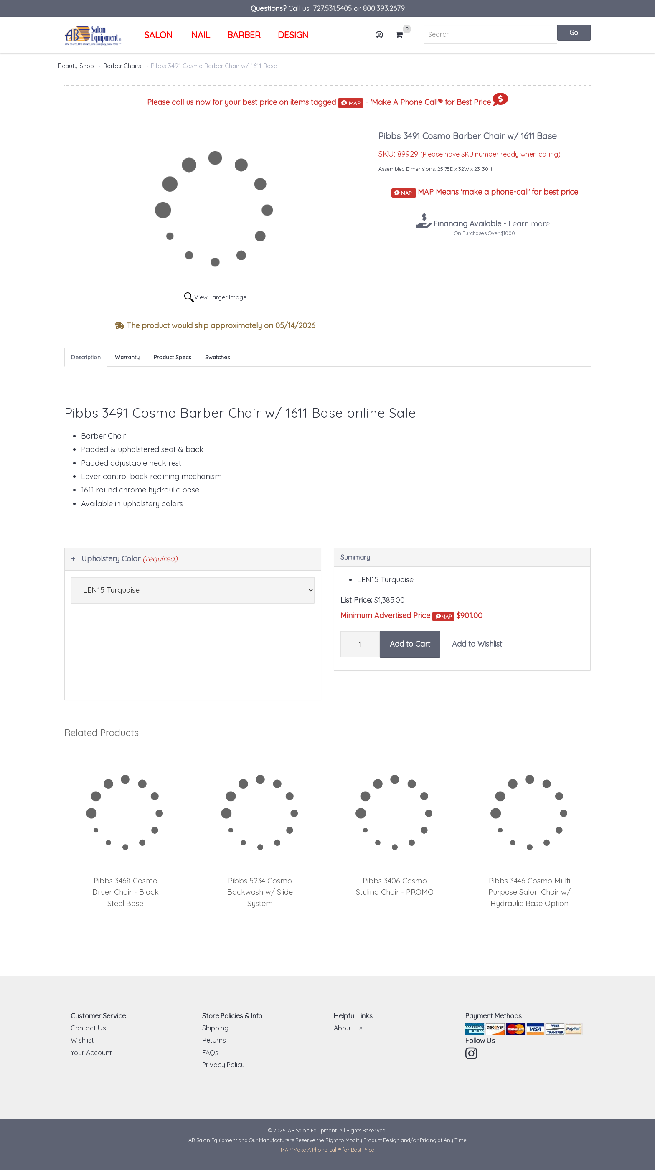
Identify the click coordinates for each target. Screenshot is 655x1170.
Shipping (215, 1028)
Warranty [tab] (127, 357)
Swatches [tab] (217, 357)
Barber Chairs (122, 66)
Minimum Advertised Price (397, 616)
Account (381, 38)
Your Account (91, 1052)
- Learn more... (492, 223)
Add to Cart (410, 644)
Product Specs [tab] (172, 357)
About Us (348, 1028)
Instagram (472, 1053)
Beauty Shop (76, 66)
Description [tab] (86, 357)
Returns (214, 1040)
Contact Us (88, 1028)
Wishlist (82, 1040)
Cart (402, 35)
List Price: (356, 600)
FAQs (210, 1052)
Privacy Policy (223, 1065)
